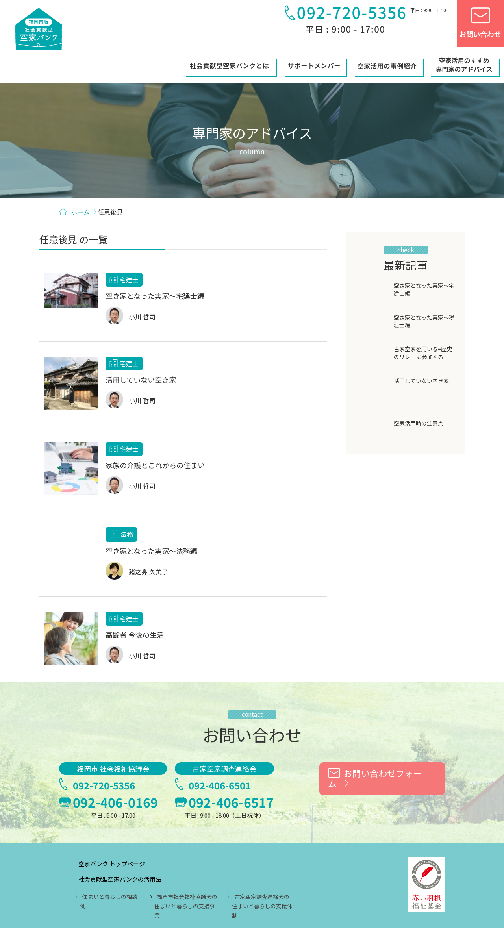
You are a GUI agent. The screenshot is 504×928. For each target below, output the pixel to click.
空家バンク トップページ (178, 804)
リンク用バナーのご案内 (301, 877)
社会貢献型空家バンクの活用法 (187, 819)
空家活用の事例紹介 (237, 862)
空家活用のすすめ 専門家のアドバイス (197, 877)
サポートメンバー (168, 862)
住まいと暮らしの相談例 (180, 837)
